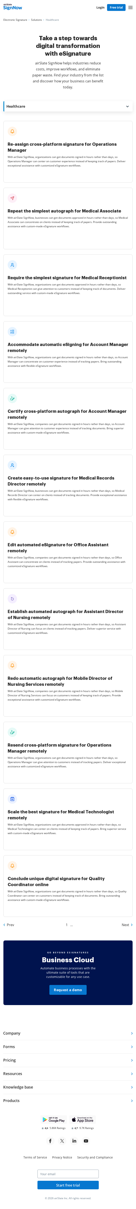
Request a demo (68, 990)
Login (100, 7)
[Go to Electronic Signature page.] (15, 20)
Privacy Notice (62, 1157)
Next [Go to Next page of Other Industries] (125, 924)
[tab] (68, 1033)
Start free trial (68, 1185)
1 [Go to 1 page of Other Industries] (67, 924)
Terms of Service (35, 1157)
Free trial (116, 7)
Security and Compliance (95, 1157)
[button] (130, 7)
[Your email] (68, 1174)
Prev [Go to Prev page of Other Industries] (10, 924)
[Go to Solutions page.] (36, 20)
